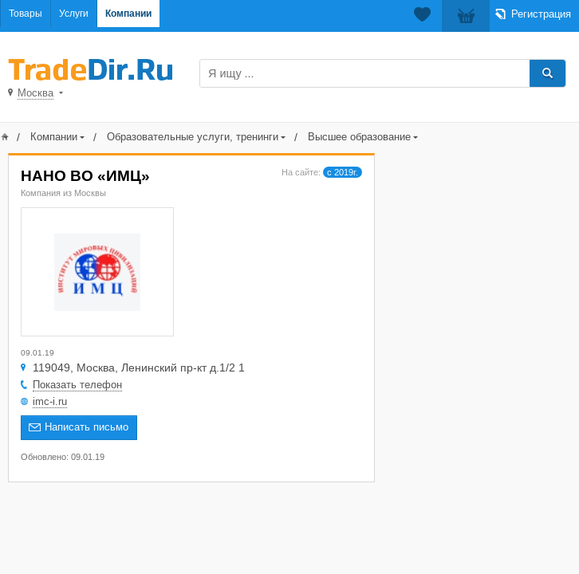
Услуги (74, 13)
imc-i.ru (50, 401)
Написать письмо (86, 427)
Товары (25, 13)
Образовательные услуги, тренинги (192, 137)
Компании (128, 13)
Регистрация (541, 14)
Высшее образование (359, 137)
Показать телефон (77, 385)
